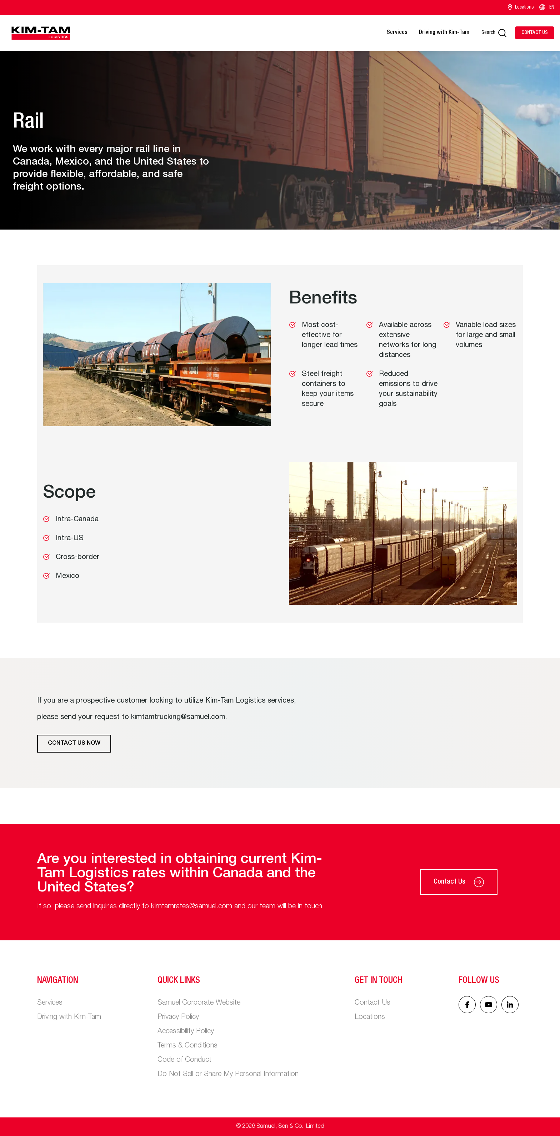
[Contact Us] (534, 32)
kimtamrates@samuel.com (191, 906)
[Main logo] (41, 33)
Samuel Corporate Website (199, 1003)
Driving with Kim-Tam (444, 33)
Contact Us (459, 882)
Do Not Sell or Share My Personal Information (228, 1074)
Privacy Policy (178, 1017)
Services (397, 33)
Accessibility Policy (186, 1031)
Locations (521, 7)
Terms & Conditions (188, 1046)
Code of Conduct (184, 1060)
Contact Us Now (74, 744)
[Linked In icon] (488, 1004)
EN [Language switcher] (546, 7)
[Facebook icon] (467, 1004)
